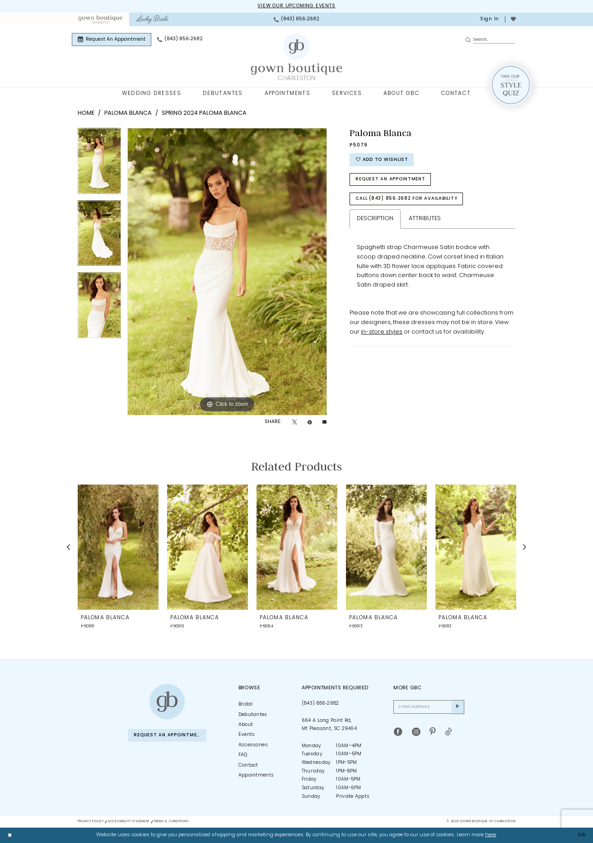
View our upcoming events (296, 6)
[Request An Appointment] (111, 39)
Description (375, 218)
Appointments (256, 775)
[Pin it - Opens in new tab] (309, 422)
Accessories (253, 745)
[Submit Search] (469, 40)
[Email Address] (428, 707)
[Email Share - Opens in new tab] (324, 422)
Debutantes (252, 714)
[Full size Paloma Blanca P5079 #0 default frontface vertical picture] (227, 271)
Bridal (245, 704)
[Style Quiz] (511, 85)
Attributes (425, 218)
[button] (489, 19)
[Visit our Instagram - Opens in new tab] (416, 732)
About (245, 724)
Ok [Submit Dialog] (582, 835)
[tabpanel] (99, 164)
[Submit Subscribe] (458, 707)
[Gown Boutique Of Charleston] (296, 56)
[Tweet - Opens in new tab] (294, 422)
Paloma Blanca (128, 113)
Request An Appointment (390, 179)
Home (86, 113)
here (490, 835)
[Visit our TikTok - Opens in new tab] (448, 732)
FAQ (242, 755)
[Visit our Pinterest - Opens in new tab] (432, 732)
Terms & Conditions (171, 821)
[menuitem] (100, 19)
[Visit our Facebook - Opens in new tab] (398, 732)
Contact (248, 765)
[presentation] (118, 547)
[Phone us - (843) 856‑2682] (296, 19)
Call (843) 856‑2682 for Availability (406, 199)
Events (246, 734)
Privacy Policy (91, 821)
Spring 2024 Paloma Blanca (204, 113)
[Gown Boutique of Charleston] (167, 701)
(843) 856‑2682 (320, 703)
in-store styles (381, 332)
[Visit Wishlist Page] (513, 19)
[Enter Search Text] (490, 39)
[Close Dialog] (10, 835)
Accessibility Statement (128, 821)
